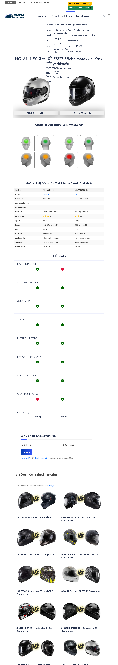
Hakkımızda (84, 16)
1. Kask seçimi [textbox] (27, 445)
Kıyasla (26, 451)
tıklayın (51, 486)
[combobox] (40, 444)
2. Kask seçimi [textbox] (68, 445)
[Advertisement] (59, 38)
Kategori (47, 16)
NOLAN (46, 194)
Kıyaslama (70, 16)
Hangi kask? (25, 458)
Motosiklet (56, 16)
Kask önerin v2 (41, 458)
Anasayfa (39, 16)
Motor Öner (8, 532)
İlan (77, 16)
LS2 (76, 194)
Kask (63, 16)
